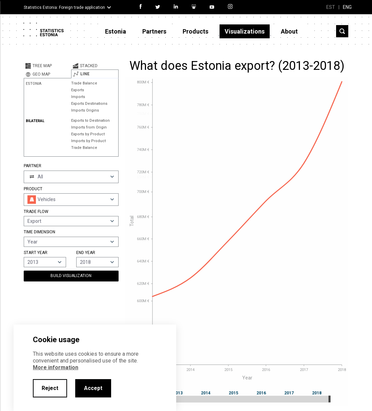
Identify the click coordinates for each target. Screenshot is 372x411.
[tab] (47, 66)
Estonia (115, 31)
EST (330, 7)
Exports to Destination (90, 120)
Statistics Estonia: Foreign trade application (64, 7)
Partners (154, 31)
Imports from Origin (89, 127)
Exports (77, 90)
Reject (50, 388)
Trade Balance (84, 83)
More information (55, 367)
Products (195, 31)
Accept (93, 388)
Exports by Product (88, 134)
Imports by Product (88, 141)
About (289, 31)
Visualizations (245, 31)
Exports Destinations (89, 103)
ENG (347, 7)
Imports (78, 97)
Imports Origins (85, 110)
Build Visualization (70, 275)
